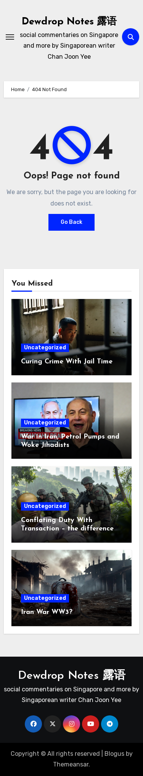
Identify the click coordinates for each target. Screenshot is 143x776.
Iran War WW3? (46, 612)
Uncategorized (45, 347)
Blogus (114, 753)
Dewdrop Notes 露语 (69, 22)
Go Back (71, 222)
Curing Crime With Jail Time (66, 361)
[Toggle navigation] (10, 37)
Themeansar (70, 764)
